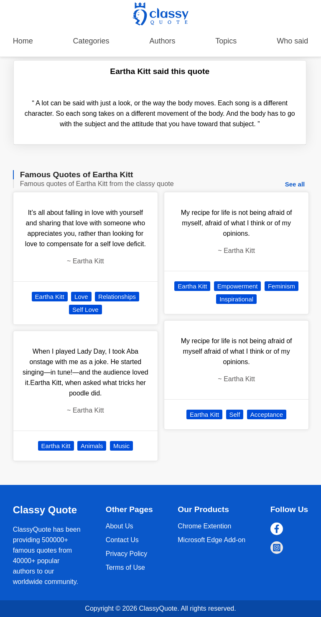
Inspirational (236, 299)
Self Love (85, 309)
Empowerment (237, 286)
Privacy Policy (127, 553)
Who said (292, 41)
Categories (91, 41)
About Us (119, 526)
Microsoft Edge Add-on (211, 539)
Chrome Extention (204, 526)
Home (23, 41)
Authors (162, 41)
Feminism (281, 286)
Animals (92, 445)
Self (234, 414)
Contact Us (122, 539)
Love (81, 296)
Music (121, 445)
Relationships (117, 296)
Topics (226, 41)
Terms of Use (125, 567)
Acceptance (266, 414)
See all (295, 184)
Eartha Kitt (49, 296)
